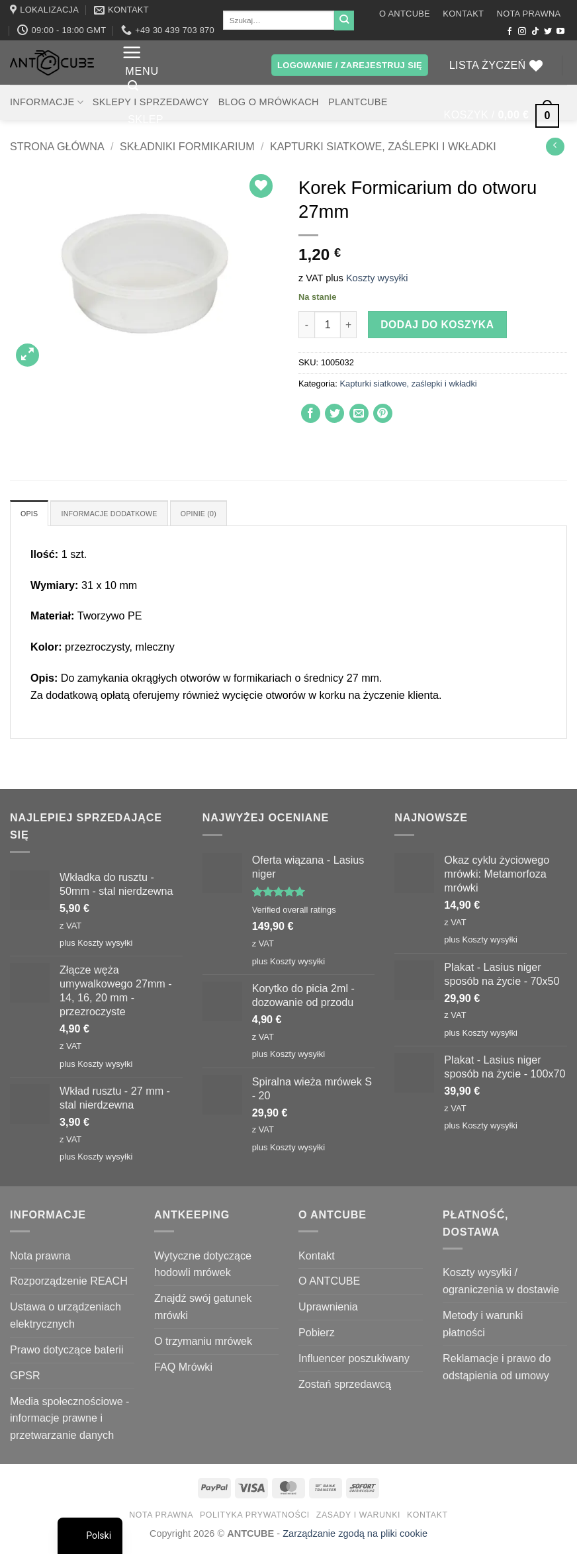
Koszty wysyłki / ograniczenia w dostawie (501, 1283)
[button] (140, 58)
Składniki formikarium (187, 146)
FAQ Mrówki (183, 1369)
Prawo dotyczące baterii (67, 1352)
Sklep (145, 135)
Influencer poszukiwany (354, 1361)
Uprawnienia (328, 1309)
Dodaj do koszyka (437, 324)
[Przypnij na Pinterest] (383, 413)
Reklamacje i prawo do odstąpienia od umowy (497, 1368)
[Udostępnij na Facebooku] (311, 413)
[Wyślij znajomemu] (359, 413)
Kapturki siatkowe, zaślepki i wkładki (383, 146)
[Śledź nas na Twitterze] (548, 31)
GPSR (25, 1377)
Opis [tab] (31, 515)
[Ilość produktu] (327, 324)
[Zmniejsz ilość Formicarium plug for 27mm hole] (306, 324)
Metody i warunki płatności (483, 1326)
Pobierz (316, 1335)
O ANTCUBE (404, 14)
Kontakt (463, 14)
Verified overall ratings (294, 912)
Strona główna (57, 146)
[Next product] (555, 146)
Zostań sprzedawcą (344, 1386)
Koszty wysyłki (377, 278)
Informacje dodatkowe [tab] (123, 515)
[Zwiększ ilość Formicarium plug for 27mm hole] (349, 324)
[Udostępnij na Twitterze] (334, 413)
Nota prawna (529, 14)
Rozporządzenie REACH (69, 1283)
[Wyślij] (344, 20)
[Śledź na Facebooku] (509, 31)
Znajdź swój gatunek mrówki (202, 1309)
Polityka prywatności (255, 1517)
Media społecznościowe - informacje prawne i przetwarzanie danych (70, 1420)
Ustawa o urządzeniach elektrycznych (65, 1317)
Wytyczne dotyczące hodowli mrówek (202, 1266)
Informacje (46, 102)
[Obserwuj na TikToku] (535, 31)
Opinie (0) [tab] (227, 515)
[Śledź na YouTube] (560, 31)
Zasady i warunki (358, 1517)
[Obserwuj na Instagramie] (522, 31)
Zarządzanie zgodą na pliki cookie (355, 1536)
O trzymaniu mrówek (203, 1343)
